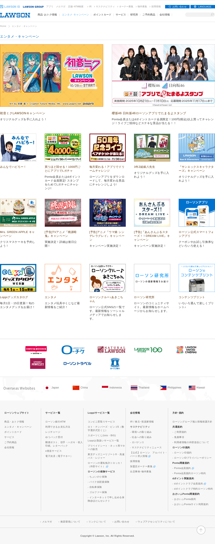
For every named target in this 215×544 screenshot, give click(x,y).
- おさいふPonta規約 (184, 499)
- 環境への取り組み (141, 432)
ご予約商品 (148, 14)
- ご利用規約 (179, 432)
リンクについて (97, 521)
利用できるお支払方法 (57, 426)
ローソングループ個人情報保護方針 (192, 421)
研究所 (134, 14)
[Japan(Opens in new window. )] (56, 388)
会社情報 (9, 447)
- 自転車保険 (95, 487)
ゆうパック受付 (54, 437)
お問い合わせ (179, 6)
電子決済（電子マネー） (59, 456)
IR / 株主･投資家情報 (142, 421)
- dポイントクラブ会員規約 (189, 483)
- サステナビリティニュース (146, 447)
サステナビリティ (105, 6)
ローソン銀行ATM (55, 421)
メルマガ (60, 6)
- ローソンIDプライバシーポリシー (192, 457)
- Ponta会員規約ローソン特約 (189, 473)
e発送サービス (53, 451)
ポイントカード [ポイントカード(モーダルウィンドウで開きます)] (102, 14)
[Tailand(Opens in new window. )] (143, 388)
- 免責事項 (178, 437)
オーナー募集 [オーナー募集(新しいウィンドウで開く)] (126, 6)
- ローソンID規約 (182, 452)
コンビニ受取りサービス (101, 421)
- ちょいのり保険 (97, 476)
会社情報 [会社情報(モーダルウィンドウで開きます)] (165, 14)
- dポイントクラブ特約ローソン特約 (192, 488)
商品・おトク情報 (14, 421)
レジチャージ (52, 432)
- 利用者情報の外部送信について (190, 442)
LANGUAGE (204, 6)
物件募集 (142, 6)
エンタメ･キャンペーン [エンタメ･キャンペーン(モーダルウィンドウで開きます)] (75, 14)
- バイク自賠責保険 (98, 482)
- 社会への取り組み (141, 437)
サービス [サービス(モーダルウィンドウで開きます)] (121, 14)
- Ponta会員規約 (183, 468)
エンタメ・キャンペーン (18, 426)
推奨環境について (70, 521)
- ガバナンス (137, 442)
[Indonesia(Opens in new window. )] (114, 388)
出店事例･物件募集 (140, 471)
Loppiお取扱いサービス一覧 (103, 440)
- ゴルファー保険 (97, 492)
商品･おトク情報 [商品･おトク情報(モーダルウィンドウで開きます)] (47, 14)
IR (90, 6)
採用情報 (156, 6)
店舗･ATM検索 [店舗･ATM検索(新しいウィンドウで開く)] (75, 6)
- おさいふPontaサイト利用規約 (190, 504)
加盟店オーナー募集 (142, 466)
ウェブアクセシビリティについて (156, 521)
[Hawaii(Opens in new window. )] (201, 388)
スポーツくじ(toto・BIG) (102, 435)
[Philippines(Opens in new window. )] (172, 388)
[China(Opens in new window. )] (85, 388)
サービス (9, 437)
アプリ (49, 6)
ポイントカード (13, 432)
